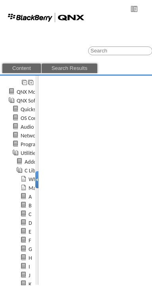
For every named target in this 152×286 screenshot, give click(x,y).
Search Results (69, 68)
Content (21, 68)
